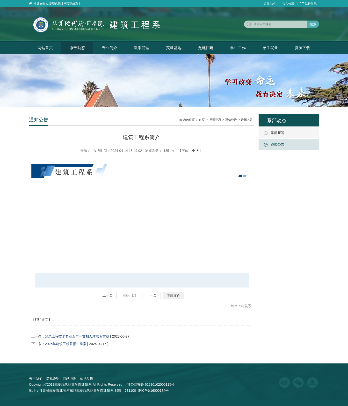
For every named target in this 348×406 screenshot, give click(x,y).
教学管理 (141, 48)
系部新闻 (277, 133)
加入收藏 (288, 3)
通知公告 (277, 144)
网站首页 (45, 48)
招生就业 (270, 48)
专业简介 (109, 48)
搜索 (313, 24)
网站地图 (69, 378)
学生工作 (238, 48)
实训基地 (173, 48)
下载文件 (173, 295)
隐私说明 (52, 378)
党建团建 (206, 48)
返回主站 (269, 3)
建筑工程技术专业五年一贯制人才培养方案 (77, 336)
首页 (202, 119)
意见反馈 (86, 378)
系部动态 (77, 48)
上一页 (107, 295)
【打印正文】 (41, 319)
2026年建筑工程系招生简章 (65, 344)
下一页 (151, 295)
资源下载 (302, 48)
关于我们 (36, 378)
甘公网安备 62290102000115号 (150, 384)
